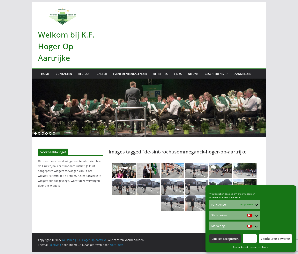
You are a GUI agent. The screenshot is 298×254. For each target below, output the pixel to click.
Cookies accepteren (225, 239)
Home (45, 74)
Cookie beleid (240, 247)
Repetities (160, 74)
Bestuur (84, 74)
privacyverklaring (259, 247)
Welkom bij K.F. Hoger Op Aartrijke (66, 46)
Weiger (250, 239)
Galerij (102, 74)
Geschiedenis (214, 74)
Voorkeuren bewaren (275, 239)
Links (178, 74)
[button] (226, 74)
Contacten (64, 74)
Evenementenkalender (130, 74)
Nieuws (193, 74)
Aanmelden (243, 74)
